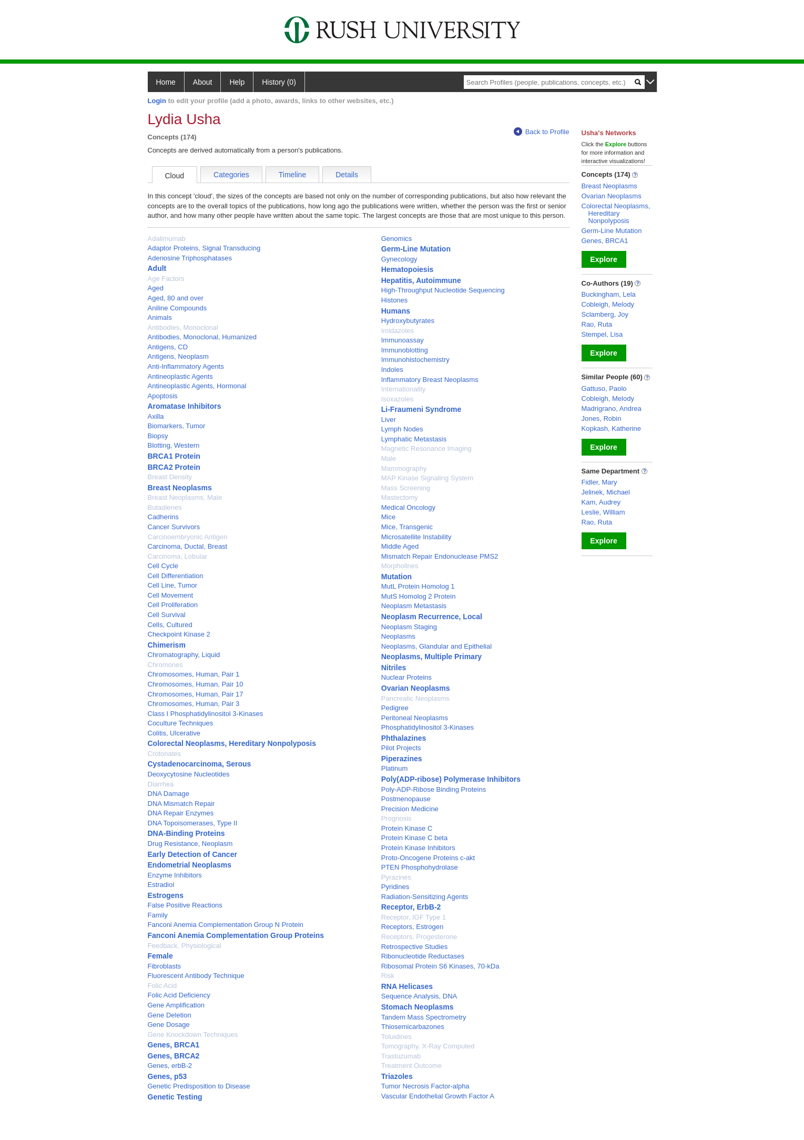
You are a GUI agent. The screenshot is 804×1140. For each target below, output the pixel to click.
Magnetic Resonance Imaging (426, 448)
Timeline (292, 174)
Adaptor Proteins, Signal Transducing (204, 248)
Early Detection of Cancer (192, 854)
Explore (603, 259)
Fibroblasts (164, 966)
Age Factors (166, 279)
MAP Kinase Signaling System (427, 478)
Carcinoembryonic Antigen (188, 537)
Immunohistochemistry (415, 360)
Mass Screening (405, 488)
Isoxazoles (397, 399)
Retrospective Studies (414, 947)
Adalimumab (167, 239)
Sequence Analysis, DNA (419, 996)
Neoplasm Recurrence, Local (431, 616)
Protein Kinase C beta (414, 838)
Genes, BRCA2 (174, 1056)
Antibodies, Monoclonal (183, 327)
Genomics (396, 239)
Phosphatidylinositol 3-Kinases (427, 727)
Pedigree (395, 708)
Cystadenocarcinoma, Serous (199, 764)
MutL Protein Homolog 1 (418, 586)
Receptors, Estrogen (412, 927)
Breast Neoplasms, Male (185, 497)
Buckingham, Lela (609, 294)
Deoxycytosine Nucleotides (189, 774)
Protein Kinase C (407, 828)
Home (166, 82)
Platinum (394, 768)
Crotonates (164, 754)
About (202, 82)
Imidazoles (397, 331)
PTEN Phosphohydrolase (419, 867)
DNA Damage (168, 794)
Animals (160, 317)
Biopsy (158, 436)
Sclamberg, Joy (605, 314)
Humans (395, 311)
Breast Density (170, 477)
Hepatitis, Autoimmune (421, 280)
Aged (156, 288)
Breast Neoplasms (180, 487)
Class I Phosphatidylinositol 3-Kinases (205, 714)
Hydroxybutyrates (407, 321)
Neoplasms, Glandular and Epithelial (436, 646)
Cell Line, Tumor (173, 585)
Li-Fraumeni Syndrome (421, 409)
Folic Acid (162, 986)
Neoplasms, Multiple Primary (431, 656)
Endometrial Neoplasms (190, 865)
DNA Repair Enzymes (181, 813)
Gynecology (399, 259)
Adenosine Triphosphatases (190, 258)
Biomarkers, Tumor (177, 426)
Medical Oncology (408, 507)
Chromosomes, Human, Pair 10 (195, 684)
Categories (231, 174)
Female (160, 956)
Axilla (156, 416)
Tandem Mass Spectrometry (423, 1017)
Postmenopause (406, 799)
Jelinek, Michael (606, 492)
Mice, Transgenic (407, 527)
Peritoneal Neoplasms (414, 718)
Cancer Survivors (174, 527)
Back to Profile (541, 132)
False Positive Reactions (185, 905)
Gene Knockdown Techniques (193, 1034)
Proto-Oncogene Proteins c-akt (428, 858)
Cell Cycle (163, 566)
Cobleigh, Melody (608, 304)
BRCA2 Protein (174, 467)
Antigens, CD (168, 347)
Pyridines (395, 887)
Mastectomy (399, 497)
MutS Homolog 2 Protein (418, 596)
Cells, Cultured (170, 625)
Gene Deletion (169, 1015)
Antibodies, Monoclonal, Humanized (202, 337)
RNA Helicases (407, 986)
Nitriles (393, 667)
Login (157, 101)
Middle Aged (400, 546)
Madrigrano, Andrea (612, 408)
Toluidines (396, 1037)
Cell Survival (167, 615)
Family (158, 915)
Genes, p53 (167, 1076)
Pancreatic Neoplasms (415, 698)
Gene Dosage (169, 1024)
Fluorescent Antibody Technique (196, 976)
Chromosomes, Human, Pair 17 (195, 694)
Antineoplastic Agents (180, 376)
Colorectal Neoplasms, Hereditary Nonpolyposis (232, 743)
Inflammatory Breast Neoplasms (430, 380)
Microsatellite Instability (416, 537)
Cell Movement (171, 595)
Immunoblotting (404, 350)
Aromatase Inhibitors (184, 406)
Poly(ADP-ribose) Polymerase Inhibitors (451, 779)
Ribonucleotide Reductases (422, 956)
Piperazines (401, 758)
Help (237, 82)
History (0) (279, 82)
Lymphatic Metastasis (414, 439)
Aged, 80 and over (175, 298)
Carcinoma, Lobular (177, 556)
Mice (388, 517)
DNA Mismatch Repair (181, 804)
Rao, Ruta (597, 324)
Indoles (392, 370)
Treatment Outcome (411, 1066)
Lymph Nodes (402, 429)
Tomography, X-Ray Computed (428, 1046)
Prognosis (396, 818)
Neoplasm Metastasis (413, 606)
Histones (394, 300)
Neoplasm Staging (409, 627)
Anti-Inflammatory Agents (186, 366)
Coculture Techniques (180, 723)
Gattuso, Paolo (604, 388)
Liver (388, 419)
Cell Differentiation (175, 576)
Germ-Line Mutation (416, 249)
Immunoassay (402, 340)
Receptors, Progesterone (419, 937)
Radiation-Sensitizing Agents (425, 897)
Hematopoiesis (407, 269)
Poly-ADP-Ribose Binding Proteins (433, 789)
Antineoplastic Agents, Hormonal (197, 386)
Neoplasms (398, 636)
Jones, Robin (602, 418)
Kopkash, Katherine (611, 428)
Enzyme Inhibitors (175, 875)
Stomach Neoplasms (417, 1007)
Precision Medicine (410, 809)
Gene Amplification (176, 1005)
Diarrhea (161, 784)
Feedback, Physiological (184, 946)
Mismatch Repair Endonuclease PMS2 (439, 556)
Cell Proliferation (173, 605)
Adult (157, 268)
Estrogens (166, 895)
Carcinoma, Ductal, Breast (188, 546)
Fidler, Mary (599, 482)
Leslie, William (603, 512)
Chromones (165, 665)
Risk (387, 976)
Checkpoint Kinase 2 (179, 634)
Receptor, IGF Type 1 (413, 917)
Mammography (404, 468)
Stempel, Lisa (602, 334)
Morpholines (400, 566)
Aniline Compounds (177, 308)
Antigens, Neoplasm (178, 356)
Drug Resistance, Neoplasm (190, 844)
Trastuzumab (401, 1056)
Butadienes (165, 507)
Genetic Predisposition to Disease (199, 1086)
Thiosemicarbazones (412, 1027)
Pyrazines (396, 877)
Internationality (403, 389)
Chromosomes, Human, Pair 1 (194, 674)
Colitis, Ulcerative (174, 733)
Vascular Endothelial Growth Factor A (437, 1096)
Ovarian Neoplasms (415, 688)
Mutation (396, 576)
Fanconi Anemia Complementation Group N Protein (225, 925)
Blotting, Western (174, 445)
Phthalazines (403, 738)
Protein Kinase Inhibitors (418, 848)
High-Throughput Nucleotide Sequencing (443, 290)
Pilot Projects (401, 748)
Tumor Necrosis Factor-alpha (425, 1086)
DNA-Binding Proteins (186, 833)
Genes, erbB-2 (170, 1066)
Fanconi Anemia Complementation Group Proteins (236, 935)
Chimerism (167, 645)
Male (388, 458)
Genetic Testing (175, 1097)
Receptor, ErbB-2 (411, 907)
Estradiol (161, 885)
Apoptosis (163, 396)
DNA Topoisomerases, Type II (193, 823)
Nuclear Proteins (406, 677)
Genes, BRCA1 (174, 1045)
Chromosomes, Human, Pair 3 (194, 704)
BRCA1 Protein (174, 456)
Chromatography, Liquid (184, 655)
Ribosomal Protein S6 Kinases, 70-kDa (440, 966)
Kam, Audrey (601, 502)
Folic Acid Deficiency (179, 995)
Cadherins (163, 517)
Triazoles (397, 1076)
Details (346, 174)
